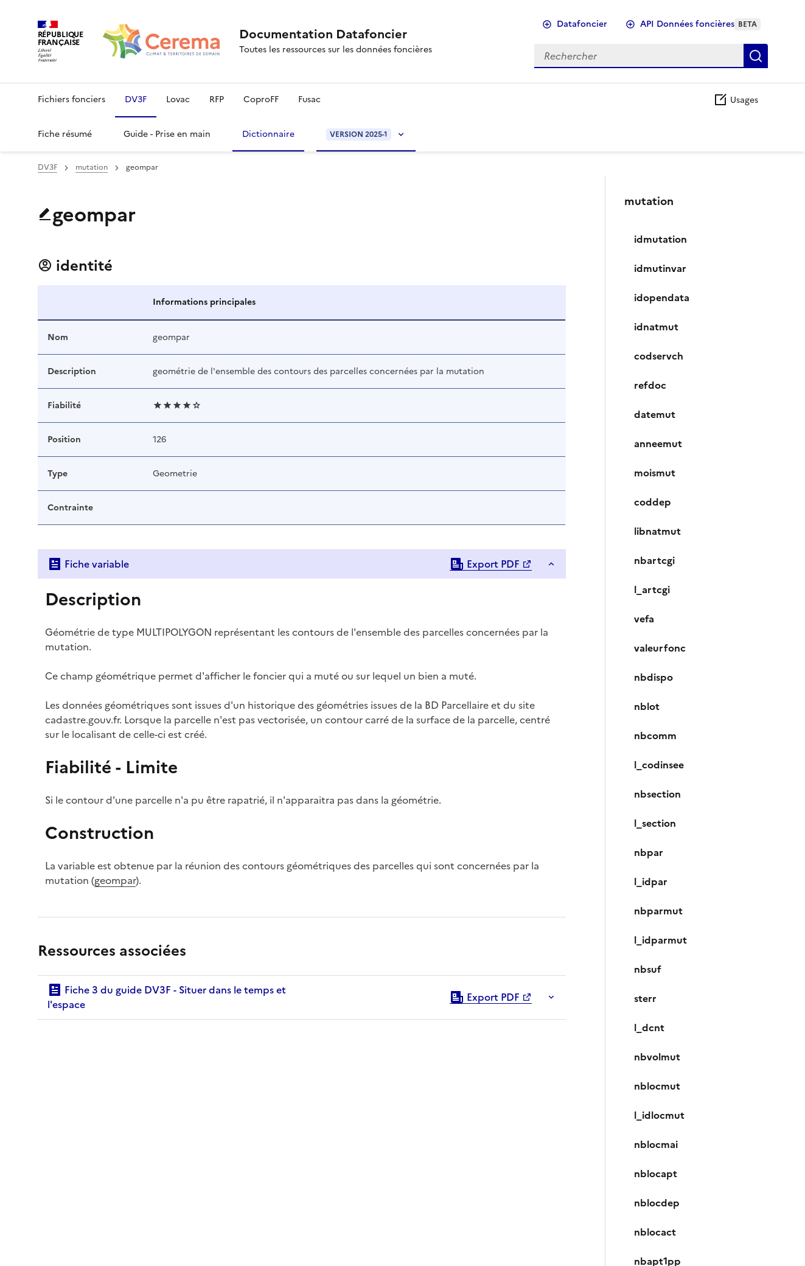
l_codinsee (659, 764)
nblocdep (657, 1202)
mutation (91, 167)
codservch (658, 356)
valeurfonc (660, 648)
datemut (654, 414)
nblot (647, 706)
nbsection (657, 794)
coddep (652, 502)
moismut (654, 472)
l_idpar (650, 881)
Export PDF (485, 564)
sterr (645, 998)
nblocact (655, 1232)
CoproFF (261, 99)
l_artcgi (652, 589)
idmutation (660, 239)
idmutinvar (660, 268)
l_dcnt (649, 1027)
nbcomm (655, 735)
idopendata (661, 297)
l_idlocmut (659, 1115)
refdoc (650, 385)
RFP (216, 99)
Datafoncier (582, 24)
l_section (655, 823)
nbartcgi (654, 560)
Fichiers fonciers (71, 99)
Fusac (309, 99)
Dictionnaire (268, 134)
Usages (735, 100)
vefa (644, 618)
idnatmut (656, 326)
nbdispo (653, 677)
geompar (115, 880)
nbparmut (658, 910)
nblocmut (657, 1086)
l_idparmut (660, 940)
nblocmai (656, 1144)
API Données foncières (700, 24)
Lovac (178, 99)
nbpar (648, 852)
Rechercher (756, 56)
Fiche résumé (65, 134)
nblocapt (655, 1173)
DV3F (136, 99)
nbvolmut (657, 1056)
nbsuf (647, 969)
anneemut (658, 443)
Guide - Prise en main (167, 134)
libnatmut (657, 531)
